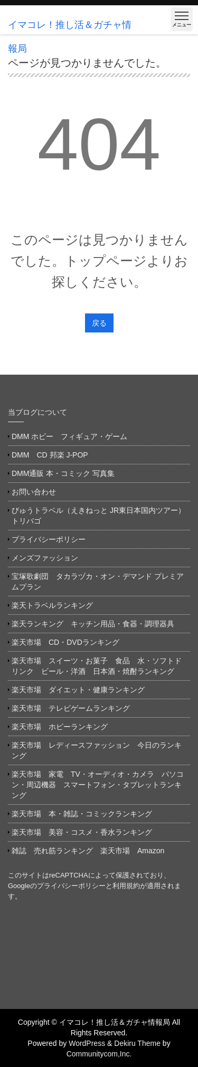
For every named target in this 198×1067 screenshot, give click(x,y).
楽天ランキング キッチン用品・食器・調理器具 (93, 624)
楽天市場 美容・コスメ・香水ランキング (82, 832)
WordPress (87, 1043)
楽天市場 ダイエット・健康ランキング (78, 689)
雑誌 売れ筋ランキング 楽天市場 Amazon (92, 850)
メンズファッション (45, 558)
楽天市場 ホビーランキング (60, 726)
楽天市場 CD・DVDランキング (65, 642)
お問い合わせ (34, 492)
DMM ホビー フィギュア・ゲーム (69, 436)
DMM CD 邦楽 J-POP (50, 455)
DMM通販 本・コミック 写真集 (63, 473)
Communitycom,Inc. (99, 1054)
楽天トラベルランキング (52, 605)
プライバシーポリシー (49, 539)
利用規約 (126, 886)
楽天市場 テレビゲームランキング (71, 708)
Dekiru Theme (137, 1043)
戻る (99, 323)
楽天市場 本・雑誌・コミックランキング (82, 813)
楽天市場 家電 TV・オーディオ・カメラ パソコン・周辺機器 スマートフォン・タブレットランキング (98, 784)
